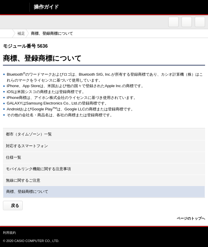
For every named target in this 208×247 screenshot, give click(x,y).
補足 (21, 33)
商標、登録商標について (27, 191)
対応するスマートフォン (27, 146)
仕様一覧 (13, 157)
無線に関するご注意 (23, 180)
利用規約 (9, 232)
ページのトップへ (191, 218)
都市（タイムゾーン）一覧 (29, 134)
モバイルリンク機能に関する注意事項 (38, 169)
